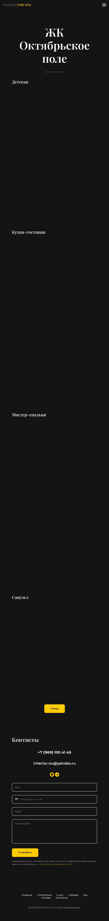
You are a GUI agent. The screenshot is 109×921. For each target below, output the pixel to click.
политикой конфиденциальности (55, 864)
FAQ (85, 895)
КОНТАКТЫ (62, 898)
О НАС (60, 895)
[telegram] (57, 774)
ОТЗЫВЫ (46, 898)
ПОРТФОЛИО (44, 895)
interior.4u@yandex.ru (54, 763)
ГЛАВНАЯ (27, 895)
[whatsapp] (52, 774)
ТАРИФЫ (73, 895)
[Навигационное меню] (104, 5)
